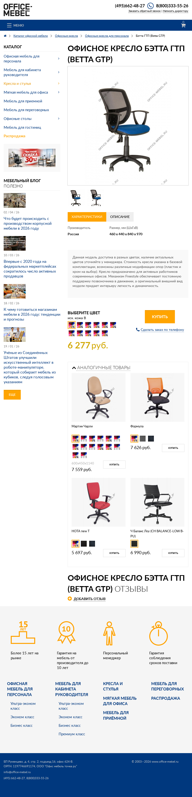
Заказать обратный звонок (144, 11)
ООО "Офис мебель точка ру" (57, 766)
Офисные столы (18, 118)
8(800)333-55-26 (172, 6)
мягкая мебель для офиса (120, 700)
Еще (12, 395)
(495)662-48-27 (130, 6)
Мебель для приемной (23, 100)
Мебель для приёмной (116, 715)
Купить (160, 316)
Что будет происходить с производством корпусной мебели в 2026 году (28, 223)
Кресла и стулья (17, 83)
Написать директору (175, 11)
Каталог (13, 46)
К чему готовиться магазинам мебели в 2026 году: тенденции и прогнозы (32, 314)
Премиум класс (72, 733)
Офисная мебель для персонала (21, 58)
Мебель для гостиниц (22, 127)
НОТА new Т (81, 531)
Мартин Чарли (82, 426)
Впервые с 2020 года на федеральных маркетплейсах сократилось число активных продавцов (30, 269)
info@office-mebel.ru (17, 772)
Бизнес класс (21, 725)
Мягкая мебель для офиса (26, 92)
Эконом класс (22, 716)
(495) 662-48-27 (14, 778)
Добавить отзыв (90, 598)
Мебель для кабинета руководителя (22, 72)
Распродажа (14, 135)
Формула (136, 426)
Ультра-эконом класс (23, 706)
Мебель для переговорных (26, 109)
